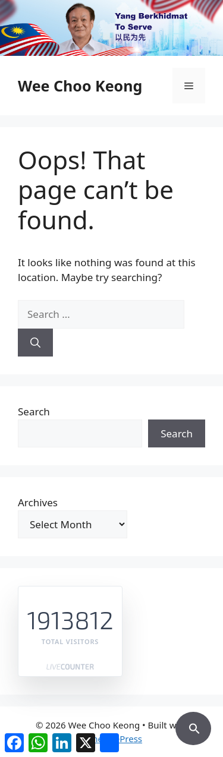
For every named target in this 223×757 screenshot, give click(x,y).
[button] (193, 727)
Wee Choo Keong (80, 85)
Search (34, 411)
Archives (38, 502)
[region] (111, 28)
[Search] (35, 343)
